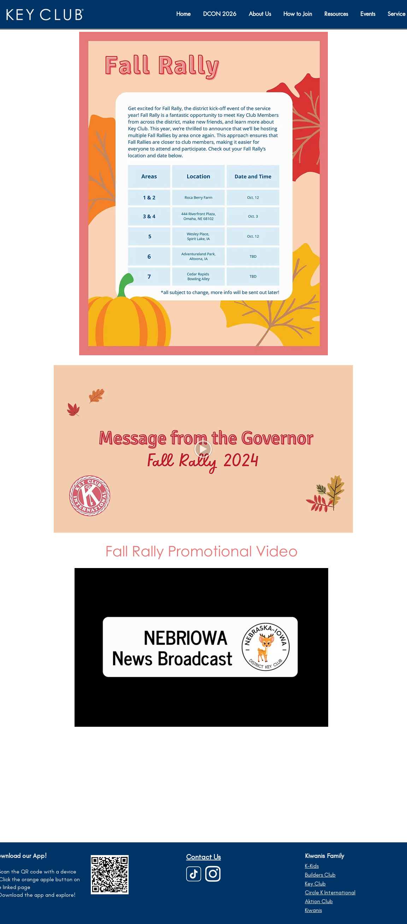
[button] (368, 14)
